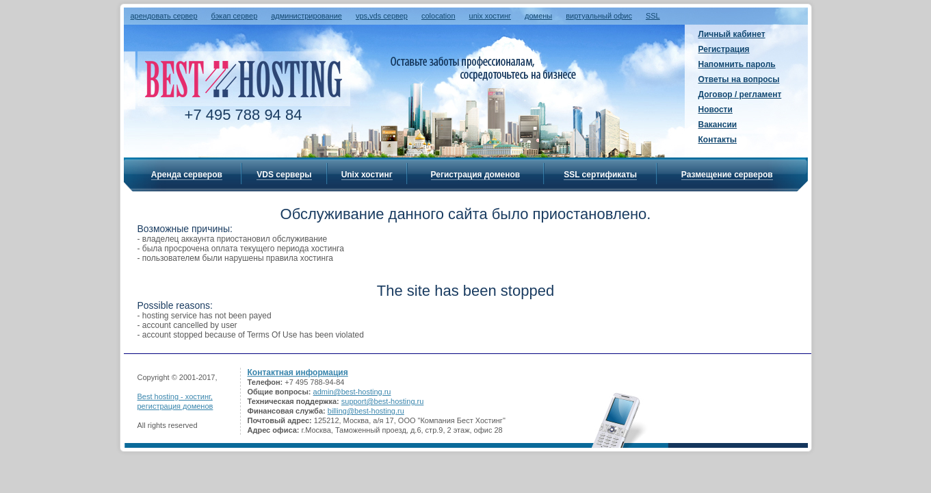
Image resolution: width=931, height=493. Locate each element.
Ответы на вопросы (739, 79)
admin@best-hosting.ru (352, 392)
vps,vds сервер (382, 16)
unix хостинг (490, 16)
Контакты (717, 139)
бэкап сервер (234, 16)
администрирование (306, 16)
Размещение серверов (727, 174)
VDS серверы (284, 174)
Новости (715, 109)
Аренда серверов (186, 174)
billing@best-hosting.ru (366, 411)
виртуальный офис (599, 16)
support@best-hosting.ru (382, 401)
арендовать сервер (164, 16)
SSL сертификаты (600, 174)
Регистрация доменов (476, 174)
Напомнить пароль (737, 64)
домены (538, 16)
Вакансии (717, 124)
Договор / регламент (740, 94)
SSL (653, 16)
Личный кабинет (731, 34)
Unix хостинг (367, 174)
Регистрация (724, 49)
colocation (438, 16)
